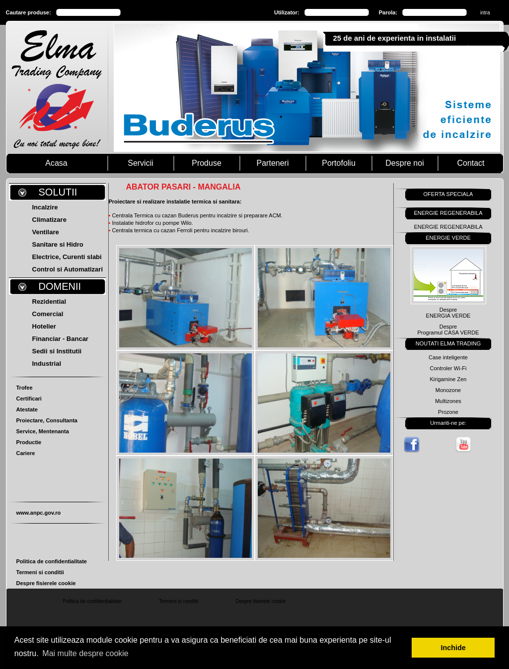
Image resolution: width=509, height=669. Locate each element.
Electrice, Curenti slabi (67, 257)
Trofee (24, 388)
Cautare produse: (28, 12)
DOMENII (60, 286)
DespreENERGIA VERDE (448, 313)
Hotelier (44, 326)
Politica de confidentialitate (51, 561)
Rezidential (49, 301)
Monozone (448, 390)
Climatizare (49, 219)
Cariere (25, 453)
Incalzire (45, 207)
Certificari (29, 398)
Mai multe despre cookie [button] (85, 653)
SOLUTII (58, 192)
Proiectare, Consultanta (46, 420)
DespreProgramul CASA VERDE (448, 329)
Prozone (448, 412)
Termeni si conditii (40, 572)
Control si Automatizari (67, 269)
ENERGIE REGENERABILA (448, 227)
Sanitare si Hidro (57, 244)
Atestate (27, 409)
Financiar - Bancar (60, 338)
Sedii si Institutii (57, 351)
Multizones (448, 401)
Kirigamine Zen (448, 379)
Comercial (48, 314)
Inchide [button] (453, 648)
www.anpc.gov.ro (38, 513)
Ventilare (45, 232)
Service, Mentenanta (42, 431)
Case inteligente (448, 357)
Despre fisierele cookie (46, 583)
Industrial (47, 363)
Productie (29, 442)
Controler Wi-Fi (448, 368)
